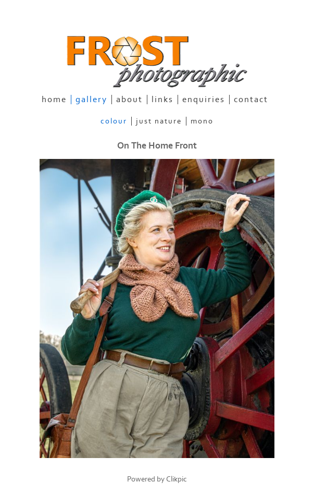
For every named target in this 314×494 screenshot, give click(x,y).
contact (251, 99)
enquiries (203, 99)
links (162, 99)
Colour (114, 121)
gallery (91, 99)
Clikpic (176, 479)
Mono (202, 121)
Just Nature (159, 121)
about (129, 99)
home (54, 99)
